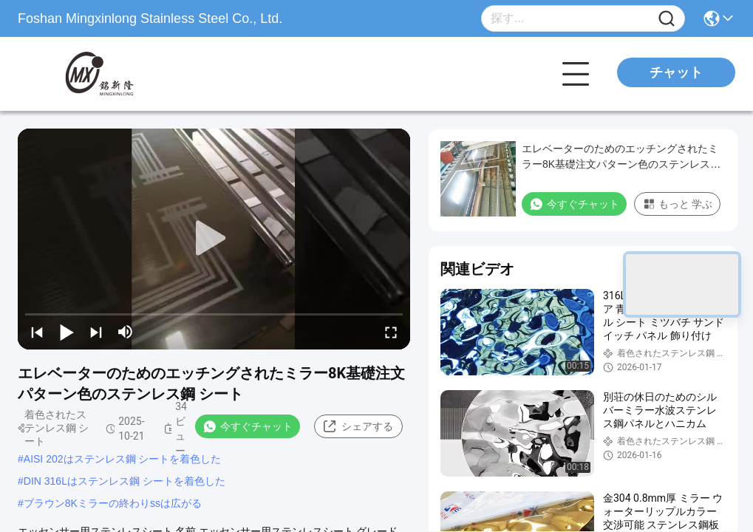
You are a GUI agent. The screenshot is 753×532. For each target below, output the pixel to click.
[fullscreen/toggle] (391, 332)
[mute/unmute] (125, 332)
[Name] (666, 19)
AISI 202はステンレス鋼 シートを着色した (123, 459)
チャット (676, 72)
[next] (96, 332)
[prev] (37, 332)
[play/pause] (66, 332)
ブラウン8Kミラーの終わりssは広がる (113, 503)
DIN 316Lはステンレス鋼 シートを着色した (124, 481)
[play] (214, 238)
